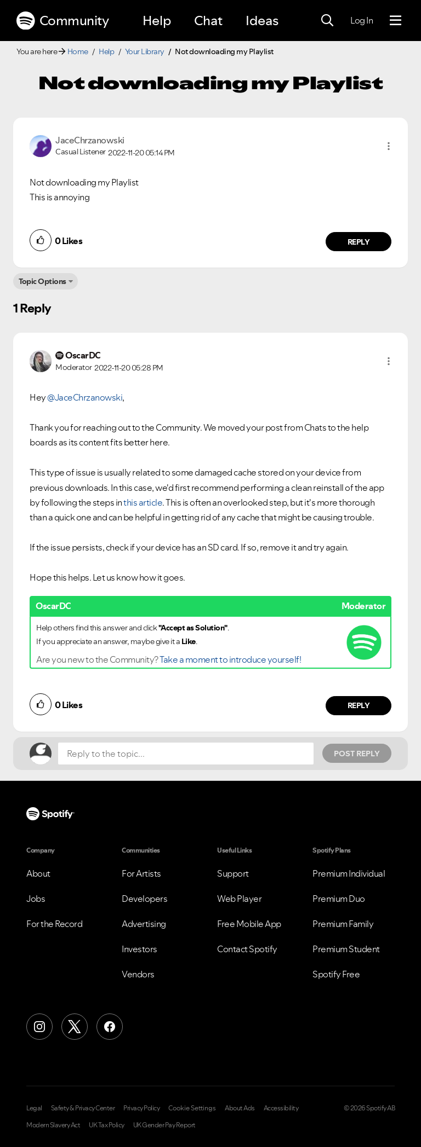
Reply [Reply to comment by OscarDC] (359, 705)
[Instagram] (39, 1026)
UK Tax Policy (106, 1125)
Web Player (239, 899)
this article (142, 502)
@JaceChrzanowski (84, 397)
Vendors (138, 974)
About (38, 873)
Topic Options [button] (42, 281)
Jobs (35, 899)
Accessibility (281, 1108)
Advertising (144, 924)
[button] (388, 146)
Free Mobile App (249, 924)
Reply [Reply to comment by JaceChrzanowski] (359, 241)
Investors (139, 949)
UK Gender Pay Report (164, 1125)
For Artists (141, 873)
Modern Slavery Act (53, 1125)
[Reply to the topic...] (186, 753)
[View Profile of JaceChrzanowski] (89, 140)
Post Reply (357, 753)
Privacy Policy (141, 1108)
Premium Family (342, 924)
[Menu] (395, 20)
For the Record (54, 924)
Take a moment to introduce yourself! (230, 659)
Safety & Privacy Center (83, 1108)
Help (157, 20)
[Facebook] (109, 1026)
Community (62, 20)
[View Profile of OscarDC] (83, 355)
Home (77, 51)
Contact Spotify (247, 949)
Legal (34, 1108)
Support (233, 873)
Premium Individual (348, 873)
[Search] (327, 21)
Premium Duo (338, 899)
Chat (208, 20)
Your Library (144, 51)
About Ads (240, 1108)
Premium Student (346, 949)
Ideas (262, 20)
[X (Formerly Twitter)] (74, 1026)
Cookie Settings (192, 1108)
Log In (361, 20)
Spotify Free (336, 974)
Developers (144, 899)
